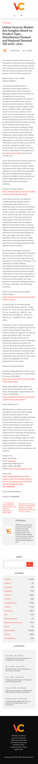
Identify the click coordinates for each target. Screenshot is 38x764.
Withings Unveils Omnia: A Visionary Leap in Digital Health (18, 680)
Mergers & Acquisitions (13, 623)
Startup (7, 634)
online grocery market (13, 153)
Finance (7, 599)
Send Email (11, 461)
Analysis (7, 583)
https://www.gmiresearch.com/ (20, 469)
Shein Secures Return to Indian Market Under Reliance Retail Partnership (18, 691)
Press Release (7, 23)
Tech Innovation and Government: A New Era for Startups (18, 670)
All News (7, 579)
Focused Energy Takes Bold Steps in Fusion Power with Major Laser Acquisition (18, 703)
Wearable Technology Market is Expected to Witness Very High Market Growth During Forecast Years (27, 508)
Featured (7, 595)
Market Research (10, 619)
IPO (5, 615)
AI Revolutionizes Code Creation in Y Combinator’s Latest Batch (18, 659)
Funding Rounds (10, 603)
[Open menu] (14, 15)
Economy (7, 587)
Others (7, 626)
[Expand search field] (21, 15)
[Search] (29, 564)
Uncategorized (10, 638)
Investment (8, 611)
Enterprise (8, 591)
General (7, 607)
